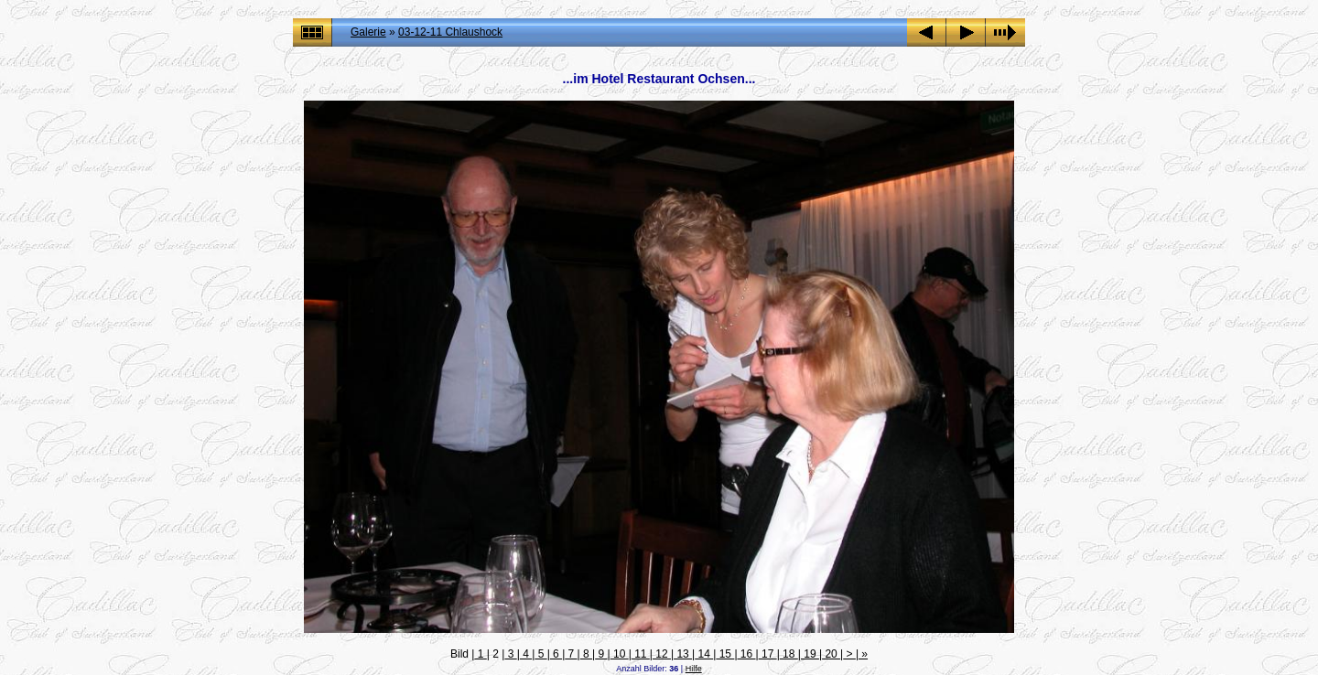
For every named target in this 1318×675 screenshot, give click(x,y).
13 (683, 654)
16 (747, 654)
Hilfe (694, 668)
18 (789, 654)
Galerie (368, 32)
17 (768, 654)
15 (725, 654)
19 (810, 654)
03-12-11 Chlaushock (450, 32)
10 (619, 654)
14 (704, 654)
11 (641, 654)
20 (831, 654)
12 (662, 654)
